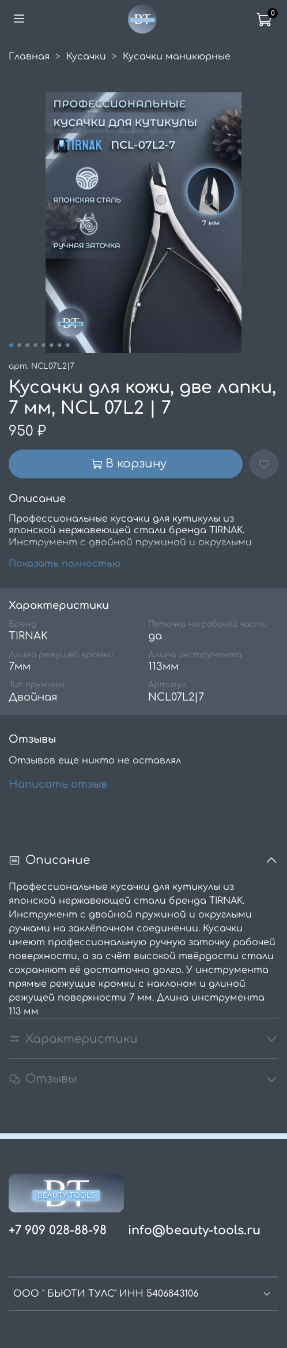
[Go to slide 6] (51, 345)
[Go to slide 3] (27, 345)
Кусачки (86, 56)
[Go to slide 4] (35, 345)
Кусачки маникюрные (177, 56)
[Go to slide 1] (11, 345)
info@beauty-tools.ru (194, 1230)
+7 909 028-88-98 (58, 1230)
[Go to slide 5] (43, 345)
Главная (29, 56)
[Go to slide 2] (19, 345)
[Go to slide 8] (67, 345)
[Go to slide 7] (59, 345)
